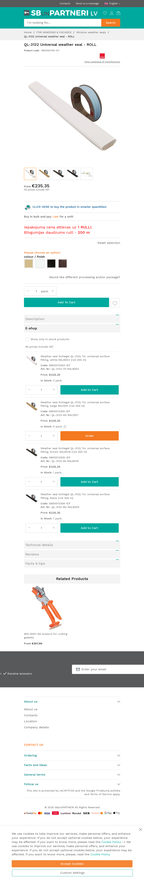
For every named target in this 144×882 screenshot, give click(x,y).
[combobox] (62, 23)
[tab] (72, 319)
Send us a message (87, 3)
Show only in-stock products (50, 339)
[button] (44, 174)
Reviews (32, 554)
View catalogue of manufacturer (102, 61)
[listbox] (72, 264)
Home (28, 32)
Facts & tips (35, 563)
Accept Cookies (72, 863)
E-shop (31, 328)
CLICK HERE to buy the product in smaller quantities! (65, 207)
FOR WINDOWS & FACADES (54, 32)
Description (34, 319)
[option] (28, 263)
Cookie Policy (111, 842)
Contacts (65, 3)
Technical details (39, 545)
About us (30, 709)
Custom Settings (72, 872)
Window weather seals (91, 32)
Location (30, 721)
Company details (36, 727)
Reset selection (109, 243)
